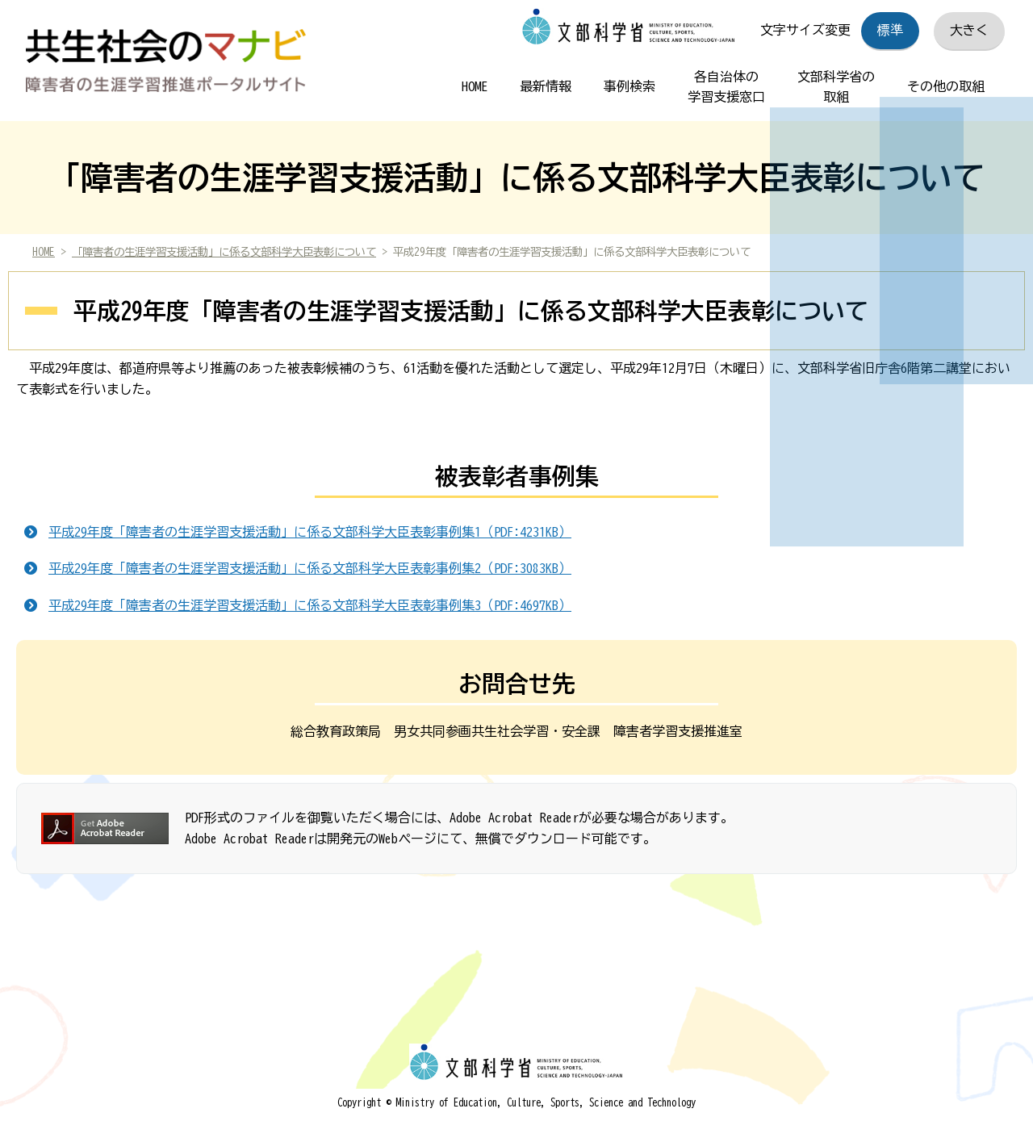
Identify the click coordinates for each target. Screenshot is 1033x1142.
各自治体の (726, 89)
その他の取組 (946, 86)
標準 (890, 29)
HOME (474, 86)
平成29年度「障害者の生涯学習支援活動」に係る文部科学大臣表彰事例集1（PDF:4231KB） (309, 531)
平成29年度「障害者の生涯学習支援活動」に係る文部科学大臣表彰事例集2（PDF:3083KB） (309, 568)
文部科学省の (836, 89)
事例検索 (629, 86)
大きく (969, 29)
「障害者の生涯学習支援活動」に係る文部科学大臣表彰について (224, 251)
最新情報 (545, 86)
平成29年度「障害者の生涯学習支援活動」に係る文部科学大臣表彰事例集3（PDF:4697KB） (309, 605)
